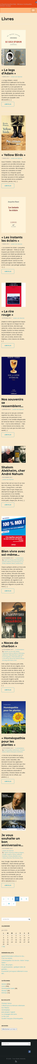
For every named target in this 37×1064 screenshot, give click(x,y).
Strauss (17, 858)
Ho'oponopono (16, 562)
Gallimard (5, 655)
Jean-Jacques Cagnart (8, 1012)
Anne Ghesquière (19, 560)
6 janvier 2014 (6, 409)
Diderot (10, 653)
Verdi (21, 858)
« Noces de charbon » (9, 644)
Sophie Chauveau (9, 852)
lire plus (8, 104)
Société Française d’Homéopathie (12, 1018)
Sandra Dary (19, 563)
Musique (4, 990)
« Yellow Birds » (13, 155)
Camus (14, 854)
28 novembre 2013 (7, 558)
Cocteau (10, 856)
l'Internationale (16, 657)
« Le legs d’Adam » (8, 71)
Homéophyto (5, 1010)
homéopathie (8, 750)
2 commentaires (19, 649)
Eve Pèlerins (5, 1008)
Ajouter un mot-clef (9, 651)
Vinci (15, 660)
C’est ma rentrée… (7, 958)
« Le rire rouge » (7, 313)
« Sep (3, 946)
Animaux (4, 993)
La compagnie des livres (9, 1014)
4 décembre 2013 (7, 477)
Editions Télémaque (18, 653)
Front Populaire (6, 657)
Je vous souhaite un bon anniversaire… (12, 840)
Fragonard (20, 655)
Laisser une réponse (16, 77)
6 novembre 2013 (7, 848)
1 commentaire (19, 558)
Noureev (9, 858)
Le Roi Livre (5, 1016)
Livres (3, 986)
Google (4, 854)
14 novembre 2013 (7, 748)
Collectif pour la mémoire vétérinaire (13, 1005)
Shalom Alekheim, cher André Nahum (13, 470)
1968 (9, 655)
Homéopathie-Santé (7, 988)
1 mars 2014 (5, 77)
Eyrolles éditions (6, 562)
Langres (9, 854)
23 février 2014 (6, 318)
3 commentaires (19, 748)
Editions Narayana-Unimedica (14, 752)
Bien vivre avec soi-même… (13, 553)
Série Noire (10, 660)
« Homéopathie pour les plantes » (13, 741)
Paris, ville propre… (7, 965)
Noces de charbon (15, 658)
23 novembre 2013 (7, 649)
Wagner (21, 852)
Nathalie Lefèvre (10, 563)
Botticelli (14, 655)
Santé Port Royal (8, 560)
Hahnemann (15, 750)
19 (9, 904)
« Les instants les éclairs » (11, 238)
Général (3, 984)
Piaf (13, 858)
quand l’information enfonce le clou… (13, 956)
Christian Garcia (6, 1003)
